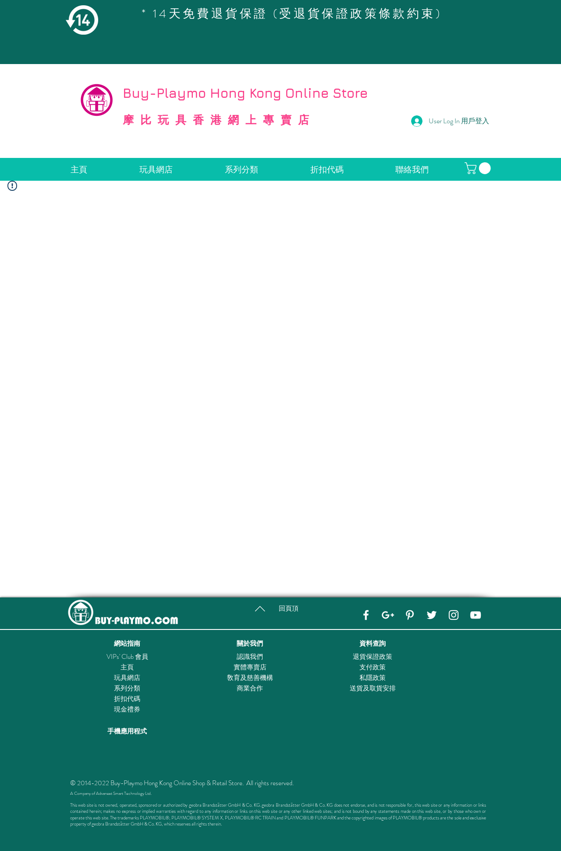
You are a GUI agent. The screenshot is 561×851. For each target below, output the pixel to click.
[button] (479, 168)
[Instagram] (453, 615)
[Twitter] (431, 615)
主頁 (127, 667)
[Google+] (387, 615)
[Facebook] (366, 615)
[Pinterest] (409, 615)
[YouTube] (475, 615)
